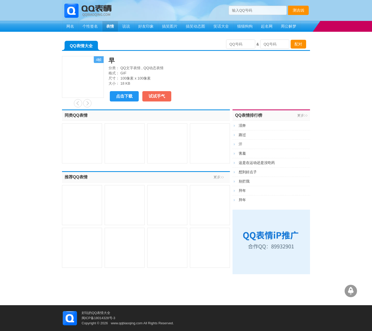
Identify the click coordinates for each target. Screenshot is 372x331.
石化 (87, 103)
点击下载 (124, 96)
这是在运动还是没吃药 (257, 163)
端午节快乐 (78, 103)
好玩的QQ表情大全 (96, 313)
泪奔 (242, 125)
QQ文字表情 (130, 68)
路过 (242, 135)
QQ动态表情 (153, 68)
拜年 (242, 190)
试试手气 (157, 96)
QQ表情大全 (81, 47)
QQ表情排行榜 (248, 115)
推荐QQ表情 (76, 177)
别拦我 (244, 181)
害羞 (242, 153)
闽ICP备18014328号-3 (98, 318)
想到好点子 (248, 172)
